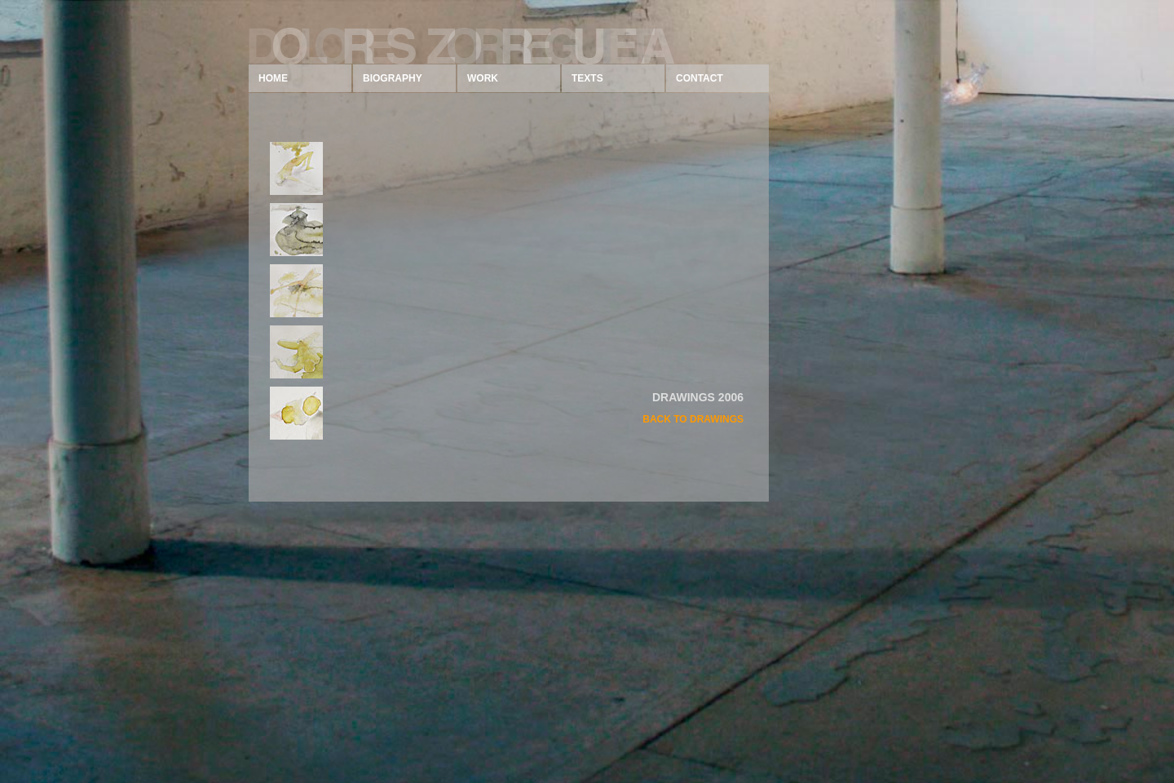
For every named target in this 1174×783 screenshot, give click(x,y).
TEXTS (587, 78)
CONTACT (699, 78)
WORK (482, 78)
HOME (273, 78)
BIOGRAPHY (392, 78)
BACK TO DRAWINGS (693, 419)
